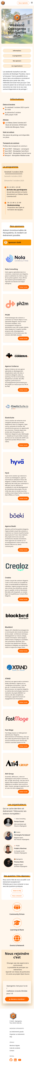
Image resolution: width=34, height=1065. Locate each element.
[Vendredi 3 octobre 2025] (13, 172)
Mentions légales (15, 1045)
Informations (17, 51)
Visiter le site (23, 287)
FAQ (11, 1037)
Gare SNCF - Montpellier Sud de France (17, 153)
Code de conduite (15, 1048)
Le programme (17, 56)
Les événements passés (16, 1032)
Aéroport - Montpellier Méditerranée (16, 155)
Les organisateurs (17, 66)
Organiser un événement (17, 1034)
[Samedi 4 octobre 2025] (13, 176)
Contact (12, 1050)
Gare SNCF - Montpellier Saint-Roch (16, 151)
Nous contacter (17, 896)
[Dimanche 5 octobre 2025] (14, 180)
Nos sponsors (17, 61)
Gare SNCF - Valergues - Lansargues (16, 149)
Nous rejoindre (23, 3)
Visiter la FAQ (17, 891)
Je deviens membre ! (17, 999)
